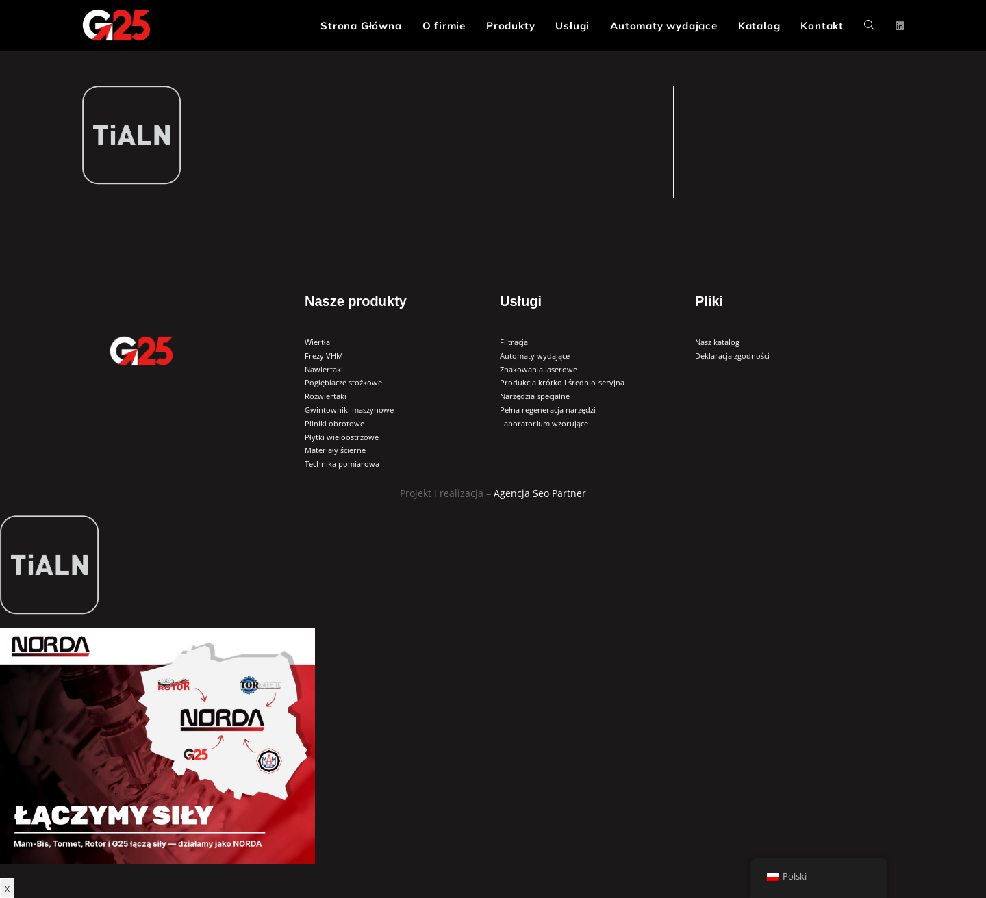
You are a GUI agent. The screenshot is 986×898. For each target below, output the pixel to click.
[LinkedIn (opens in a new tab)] (899, 26)
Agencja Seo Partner (540, 493)
